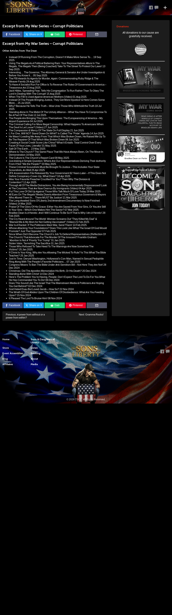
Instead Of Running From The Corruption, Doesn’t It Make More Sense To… (51, 57)
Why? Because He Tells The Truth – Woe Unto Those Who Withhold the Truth (51, 106)
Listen (34, 347)
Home (5, 339)
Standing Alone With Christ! (24, 273)
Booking (35, 353)
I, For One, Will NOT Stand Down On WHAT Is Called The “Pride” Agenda (49, 133)
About (34, 358)
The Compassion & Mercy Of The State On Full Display (39, 130)
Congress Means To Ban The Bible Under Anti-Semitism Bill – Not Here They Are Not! (56, 264)
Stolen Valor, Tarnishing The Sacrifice (29, 243)
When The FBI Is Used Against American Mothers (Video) (40, 96)
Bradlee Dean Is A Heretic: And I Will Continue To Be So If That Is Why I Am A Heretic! (55, 212)
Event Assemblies (12, 353)
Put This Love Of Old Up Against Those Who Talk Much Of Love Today (47, 191)
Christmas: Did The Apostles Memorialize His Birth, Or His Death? (45, 270)
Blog (5, 358)
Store (5, 347)
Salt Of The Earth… (20, 148)
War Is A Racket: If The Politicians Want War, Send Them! (40, 225)
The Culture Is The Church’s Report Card (31, 157)
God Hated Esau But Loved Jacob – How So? (34, 289)
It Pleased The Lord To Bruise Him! (28, 298)
